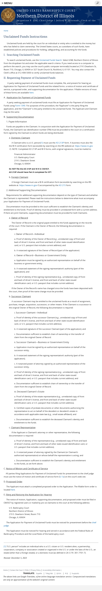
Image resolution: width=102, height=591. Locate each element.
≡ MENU (7, 3)
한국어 (58, 573)
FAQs (27, 570)
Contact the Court (16, 570)
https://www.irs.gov (29, 185)
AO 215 (62, 185)
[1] (42, 142)
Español (39, 573)
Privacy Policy (35, 570)
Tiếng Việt (49, 573)
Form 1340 (20, 105)
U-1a (62, 476)
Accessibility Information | (52, 570)
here (31, 92)
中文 (66, 573)
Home (6, 31)
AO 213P (60, 142)
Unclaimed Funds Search (50, 60)
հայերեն (75, 573)
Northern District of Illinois (45, 16)
